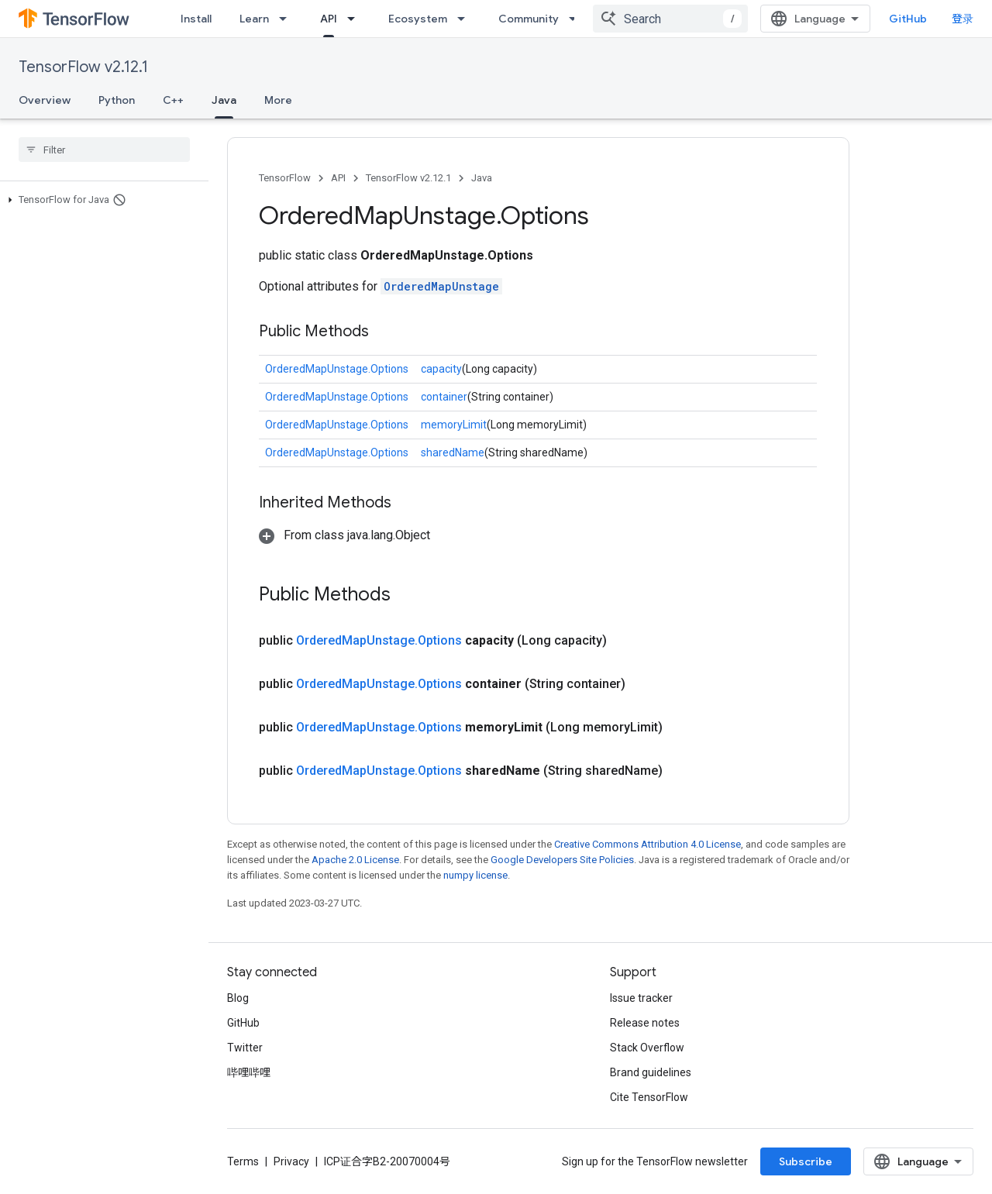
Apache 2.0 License (355, 859)
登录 (962, 18)
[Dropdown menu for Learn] (287, 18)
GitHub (908, 19)
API (338, 178)
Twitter (245, 1047)
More (278, 100)
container (444, 397)
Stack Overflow (647, 1047)
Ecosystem (417, 19)
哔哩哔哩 (248, 1072)
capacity (441, 369)
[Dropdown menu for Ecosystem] (465, 18)
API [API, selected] (328, 19)
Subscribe (805, 1161)
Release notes (645, 1023)
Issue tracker (641, 998)
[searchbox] (104, 149)
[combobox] (670, 19)
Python (116, 100)
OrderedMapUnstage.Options (336, 369)
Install (196, 19)
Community (528, 19)
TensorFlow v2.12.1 (83, 67)
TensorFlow (285, 178)
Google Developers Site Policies (562, 859)
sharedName (452, 452)
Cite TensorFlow (649, 1097)
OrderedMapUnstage (441, 286)
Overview (45, 100)
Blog (238, 998)
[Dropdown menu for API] (355, 18)
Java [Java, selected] (224, 100)
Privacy (291, 1161)
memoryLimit (454, 424)
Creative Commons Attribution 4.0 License (647, 844)
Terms (243, 1161)
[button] (101, 200)
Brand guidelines (650, 1072)
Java (481, 178)
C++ (173, 100)
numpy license (475, 875)
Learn (254, 19)
